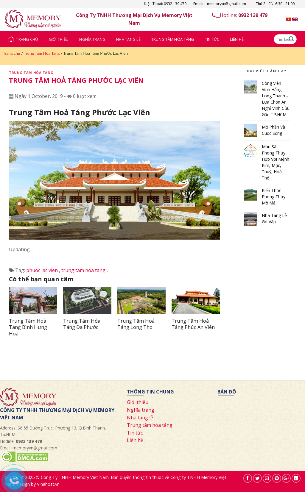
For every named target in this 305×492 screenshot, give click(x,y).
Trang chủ (11, 53)
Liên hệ (135, 440)
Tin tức (135, 432)
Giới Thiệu (59, 39)
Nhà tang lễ (140, 417)
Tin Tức (212, 39)
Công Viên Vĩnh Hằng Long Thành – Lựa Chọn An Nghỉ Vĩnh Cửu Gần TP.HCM (276, 98)
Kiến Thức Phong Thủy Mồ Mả (273, 197)
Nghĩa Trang (92, 39)
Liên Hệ (237, 39)
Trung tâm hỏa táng (149, 425)
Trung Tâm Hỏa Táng (172, 39)
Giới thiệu (137, 402)
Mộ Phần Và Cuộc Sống (273, 130)
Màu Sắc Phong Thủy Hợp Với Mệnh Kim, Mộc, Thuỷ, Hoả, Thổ (275, 162)
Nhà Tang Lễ (128, 39)
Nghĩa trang (140, 410)
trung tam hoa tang (84, 270)
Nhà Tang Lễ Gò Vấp (274, 218)
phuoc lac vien (43, 270)
